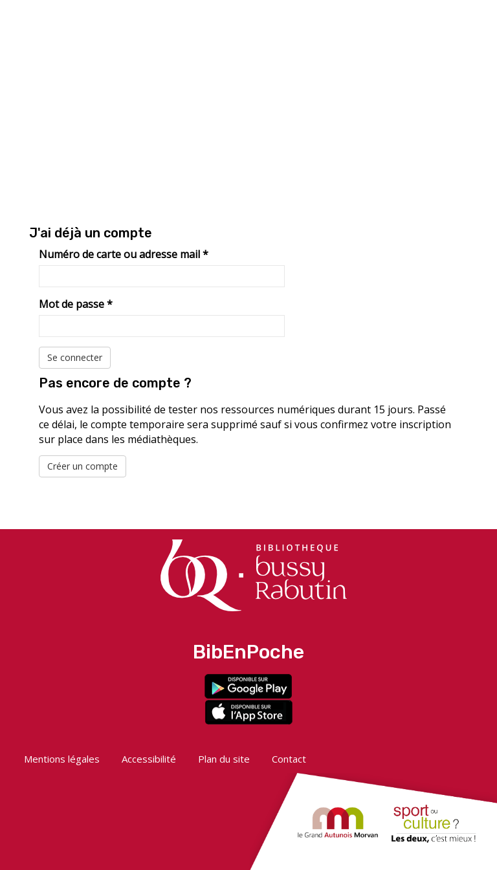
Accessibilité (149, 758)
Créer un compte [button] (82, 466)
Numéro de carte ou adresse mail (123, 254)
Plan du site (224, 758)
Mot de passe (76, 304)
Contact (289, 758)
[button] (390, 24)
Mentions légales (62, 758)
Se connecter (74, 357)
